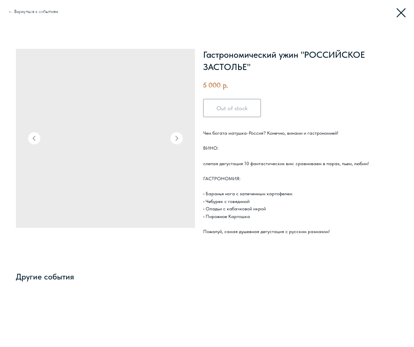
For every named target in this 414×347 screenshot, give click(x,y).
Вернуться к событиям (36, 11)
